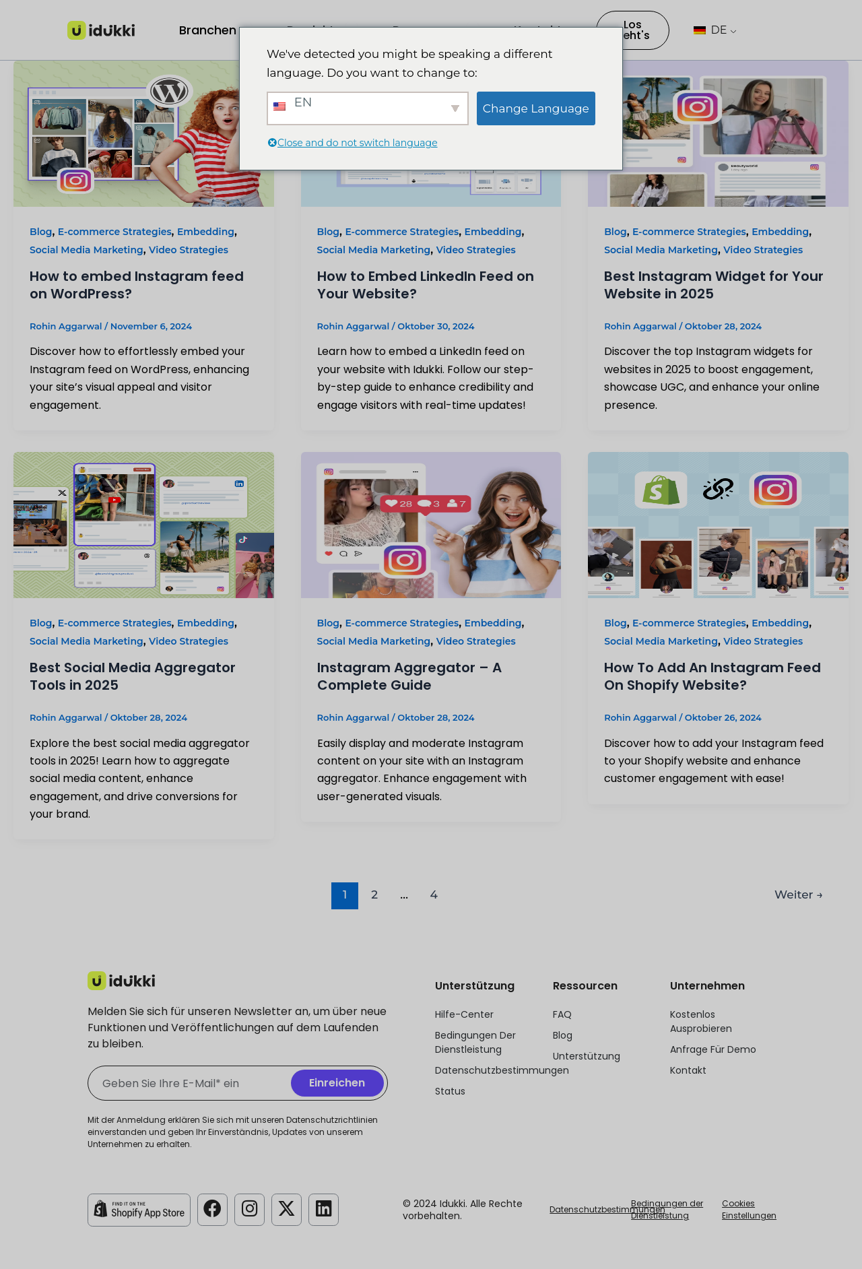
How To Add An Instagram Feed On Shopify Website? (712, 676)
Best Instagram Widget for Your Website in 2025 (714, 285)
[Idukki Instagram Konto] (250, 1209)
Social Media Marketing (86, 250)
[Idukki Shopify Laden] (139, 1209)
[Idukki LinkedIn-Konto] (326, 1209)
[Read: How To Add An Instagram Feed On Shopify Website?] (718, 524)
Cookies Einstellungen (749, 1209)
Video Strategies (188, 250)
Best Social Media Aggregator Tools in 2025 (133, 676)
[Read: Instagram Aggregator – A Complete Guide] (431, 524)
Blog (41, 232)
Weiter (798, 894)
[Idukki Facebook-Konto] (212, 1209)
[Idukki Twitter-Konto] (288, 1209)
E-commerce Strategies (115, 232)
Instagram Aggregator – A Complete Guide (409, 676)
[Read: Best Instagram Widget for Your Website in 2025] (718, 133)
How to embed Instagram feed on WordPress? (137, 285)
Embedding (205, 232)
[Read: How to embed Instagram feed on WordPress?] (143, 133)
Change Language (536, 108)
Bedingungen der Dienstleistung (667, 1209)
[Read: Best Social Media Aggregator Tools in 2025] (143, 524)
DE (710, 30)
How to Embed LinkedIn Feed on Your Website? (425, 285)
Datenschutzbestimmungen (607, 1209)
